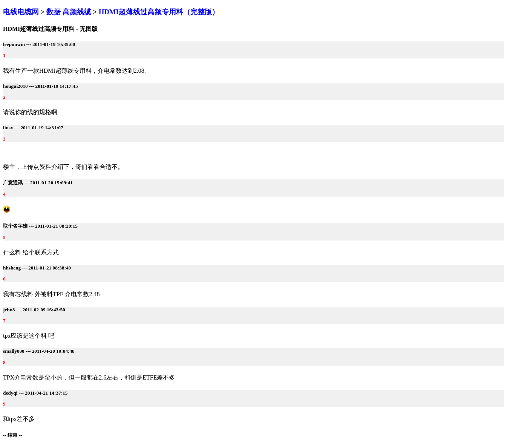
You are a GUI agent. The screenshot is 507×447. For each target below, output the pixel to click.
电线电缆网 (22, 12)
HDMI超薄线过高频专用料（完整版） (159, 12)
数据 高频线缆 (69, 12)
